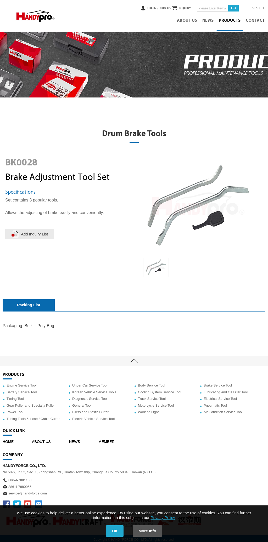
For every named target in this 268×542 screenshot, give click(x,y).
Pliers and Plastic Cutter (90, 410)
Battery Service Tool (22, 390)
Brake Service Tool (218, 383)
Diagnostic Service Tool (90, 397)
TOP (134, 359)
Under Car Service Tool (89, 383)
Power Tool (15, 410)
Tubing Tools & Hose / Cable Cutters (34, 417)
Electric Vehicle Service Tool (93, 417)
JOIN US (155, 7)
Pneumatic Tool (215, 403)
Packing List (28, 303)
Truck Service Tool (152, 397)
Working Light (148, 410)
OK (114, 531)
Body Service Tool (151, 383)
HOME (8, 439)
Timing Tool (15, 397)
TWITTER (17, 502)
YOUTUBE (27, 502)
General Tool (81, 403)
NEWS (208, 20)
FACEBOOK (6, 502)
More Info (149, 531)
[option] (156, 265)
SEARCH (255, 7)
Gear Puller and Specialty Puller (31, 403)
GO (228, 7)
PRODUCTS (230, 20)
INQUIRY (180, 7)
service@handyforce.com (27, 491)
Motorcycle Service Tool (156, 403)
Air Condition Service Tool (223, 410)
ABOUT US (187, 20)
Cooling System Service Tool (159, 390)
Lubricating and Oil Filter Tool (226, 390)
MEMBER (106, 439)
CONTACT (255, 20)
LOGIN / (142, 7)
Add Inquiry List (34, 232)
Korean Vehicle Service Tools (94, 390)
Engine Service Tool (22, 383)
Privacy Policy (162, 517)
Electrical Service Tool (220, 397)
